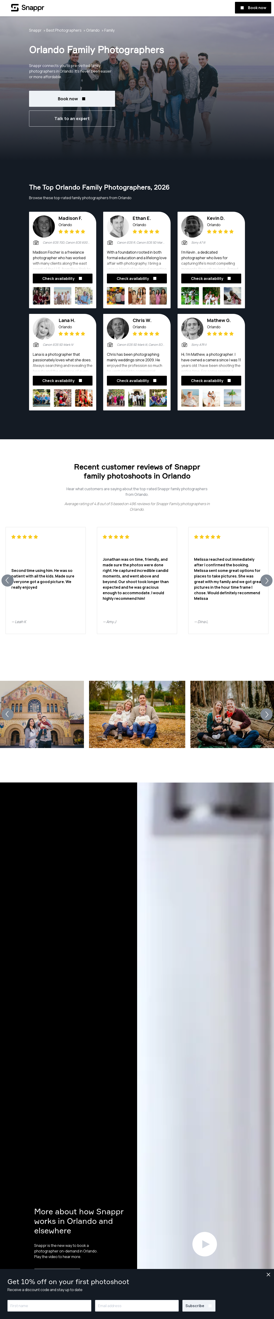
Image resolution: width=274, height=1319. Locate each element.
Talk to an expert (72, 118)
